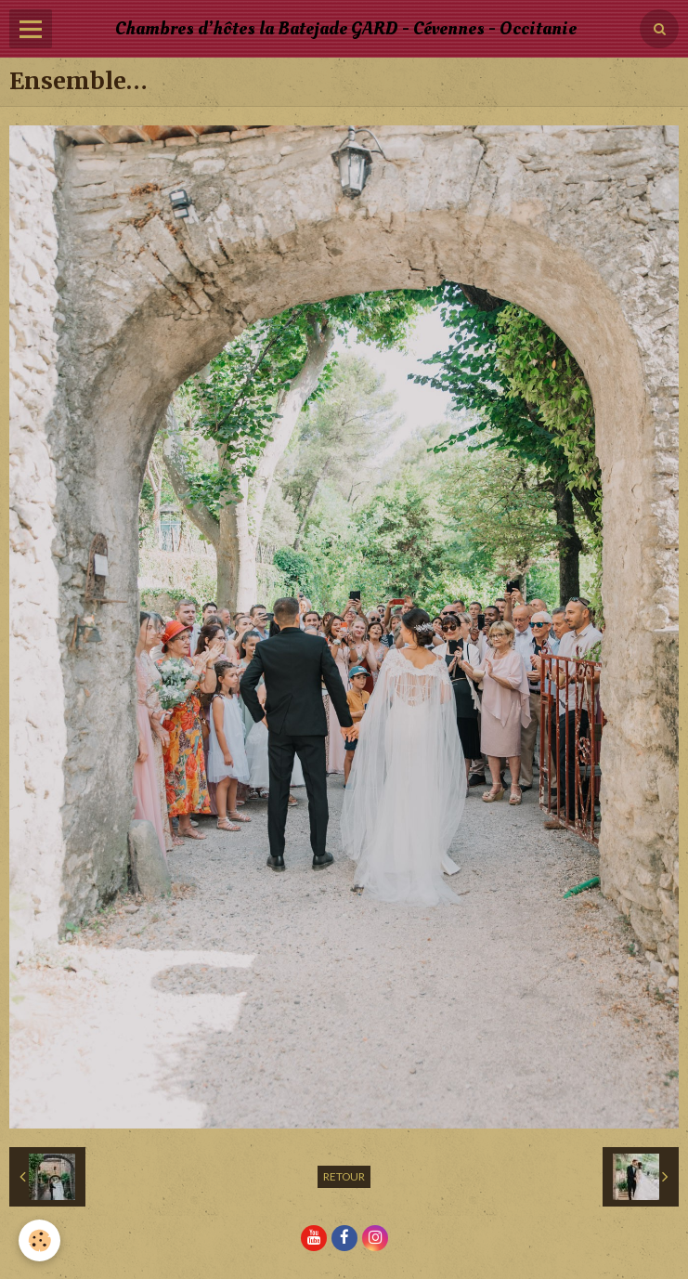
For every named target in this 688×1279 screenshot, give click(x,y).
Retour (344, 1176)
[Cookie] (39, 1240)
